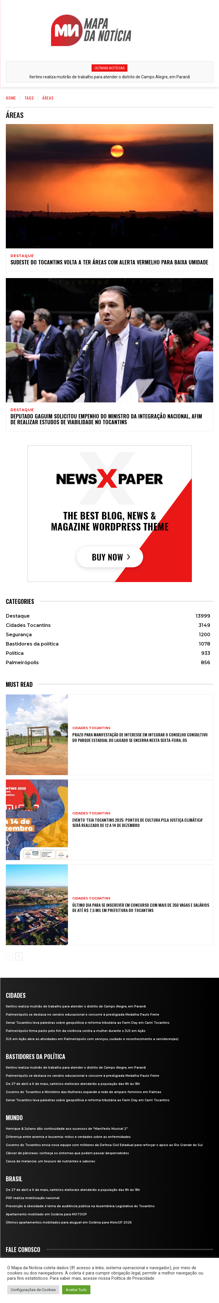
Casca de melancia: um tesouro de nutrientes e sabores (50, 1161)
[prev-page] (9, 956)
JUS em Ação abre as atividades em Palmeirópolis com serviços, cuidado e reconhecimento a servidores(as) (92, 1039)
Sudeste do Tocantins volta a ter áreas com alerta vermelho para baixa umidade (109, 262)
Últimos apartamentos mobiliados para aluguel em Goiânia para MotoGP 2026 (69, 1222)
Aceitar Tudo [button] (76, 1290)
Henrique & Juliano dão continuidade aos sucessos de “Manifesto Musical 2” (67, 1129)
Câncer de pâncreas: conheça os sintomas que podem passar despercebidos (67, 1153)
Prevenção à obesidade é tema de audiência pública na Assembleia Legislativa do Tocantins (80, 1206)
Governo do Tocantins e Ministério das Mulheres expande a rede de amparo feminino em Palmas (83, 1092)
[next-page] (18, 956)
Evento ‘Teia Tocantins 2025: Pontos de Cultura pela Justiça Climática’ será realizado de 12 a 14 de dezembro (137, 822)
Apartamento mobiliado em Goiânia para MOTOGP (46, 1214)
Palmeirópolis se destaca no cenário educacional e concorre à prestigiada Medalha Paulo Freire (82, 1014)
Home (11, 98)
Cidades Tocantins (91, 728)
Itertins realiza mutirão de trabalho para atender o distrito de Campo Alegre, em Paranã (109, 77)
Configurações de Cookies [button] (33, 1290)
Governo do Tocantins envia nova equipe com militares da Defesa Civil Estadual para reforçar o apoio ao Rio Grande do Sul (104, 1145)
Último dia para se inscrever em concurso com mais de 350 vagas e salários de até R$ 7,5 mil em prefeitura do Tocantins (140, 907)
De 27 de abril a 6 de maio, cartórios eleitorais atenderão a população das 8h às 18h (73, 1084)
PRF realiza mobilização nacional (32, 1198)
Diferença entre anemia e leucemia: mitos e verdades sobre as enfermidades (68, 1137)
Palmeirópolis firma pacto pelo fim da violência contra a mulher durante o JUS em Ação (76, 1031)
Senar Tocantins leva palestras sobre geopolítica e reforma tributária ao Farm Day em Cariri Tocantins (87, 1023)
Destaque (22, 256)
